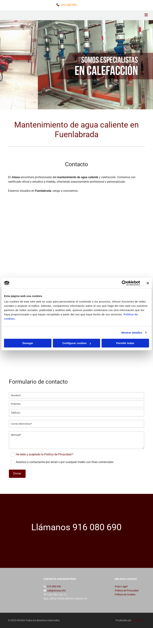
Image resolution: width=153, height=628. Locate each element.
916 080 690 (69, 5)
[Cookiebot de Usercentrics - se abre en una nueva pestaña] (124, 283)
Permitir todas (125, 343)
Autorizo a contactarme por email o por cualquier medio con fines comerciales (64, 462)
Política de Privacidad (126, 590)
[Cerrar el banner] (147, 283)
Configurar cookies (76, 343)
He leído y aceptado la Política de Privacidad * (44, 454)
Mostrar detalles (131, 332)
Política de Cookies (125, 594)
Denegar (27, 343)
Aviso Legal (121, 586)
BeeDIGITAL (138, 620)
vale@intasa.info (56, 590)
